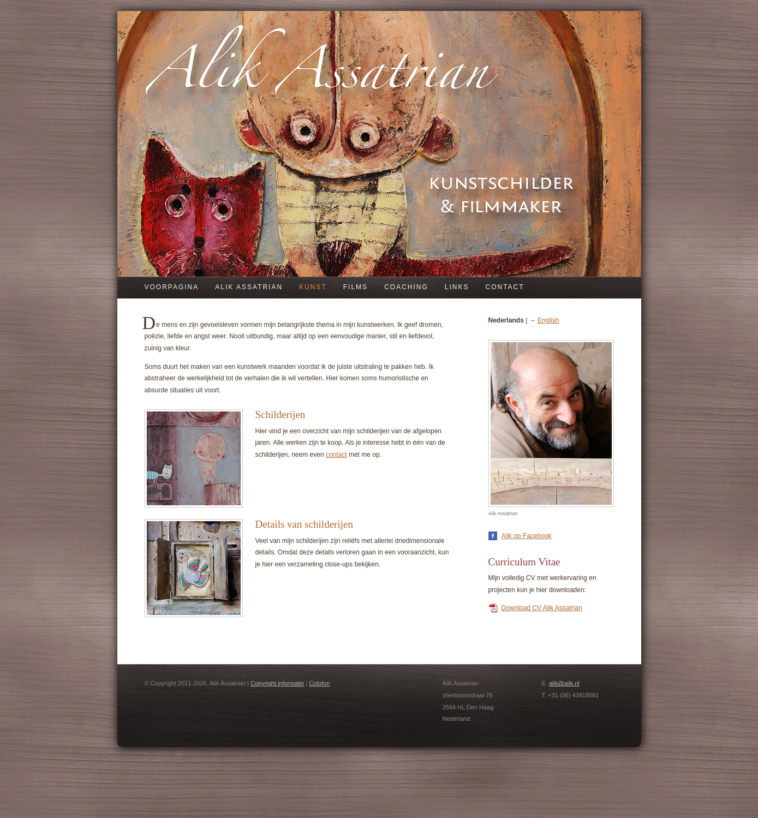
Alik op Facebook (527, 536)
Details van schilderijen (304, 524)
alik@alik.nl (564, 683)
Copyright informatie (277, 683)
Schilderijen (280, 414)
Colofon (319, 683)
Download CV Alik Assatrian (542, 608)
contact (336, 454)
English (548, 320)
